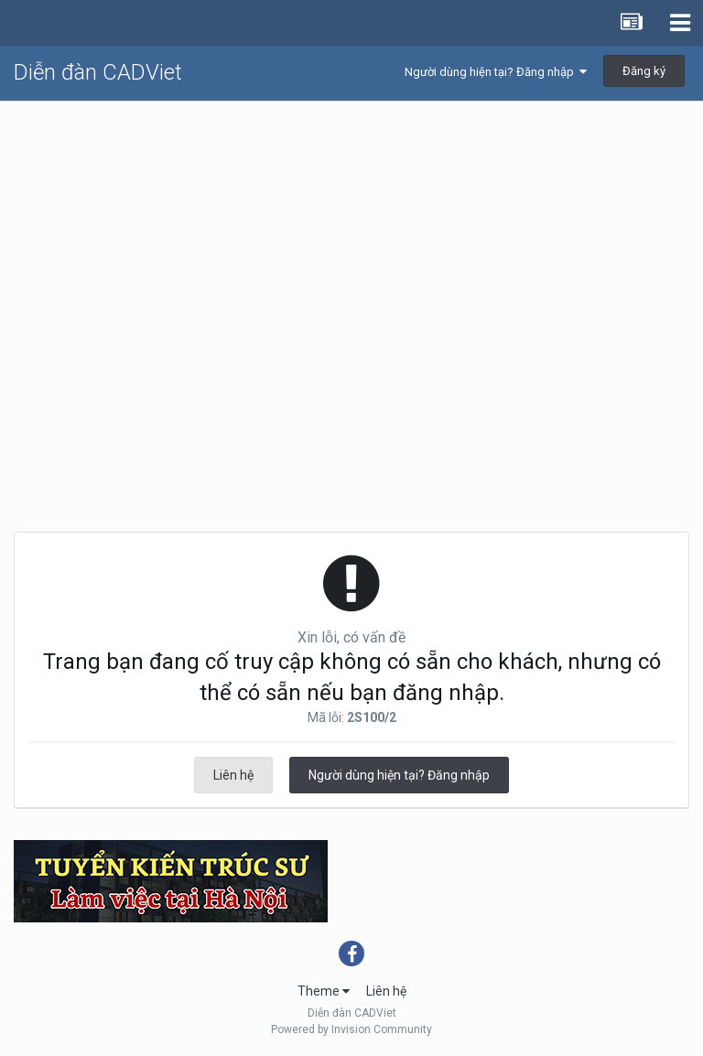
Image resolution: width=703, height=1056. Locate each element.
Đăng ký (643, 71)
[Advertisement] (351, 239)
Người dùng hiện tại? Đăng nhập (496, 72)
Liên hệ (233, 775)
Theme (323, 991)
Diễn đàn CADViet (98, 72)
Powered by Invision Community (351, 1029)
